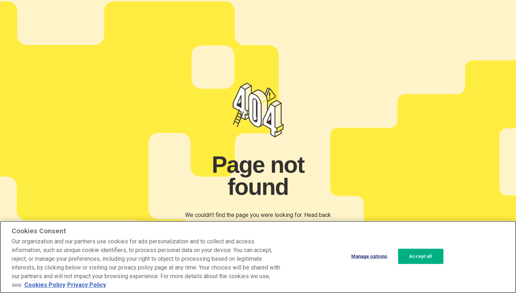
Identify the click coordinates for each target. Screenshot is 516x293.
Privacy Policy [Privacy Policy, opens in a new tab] (86, 284)
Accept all (420, 256)
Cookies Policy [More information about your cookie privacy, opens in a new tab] (44, 284)
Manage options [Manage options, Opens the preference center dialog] (369, 256)
